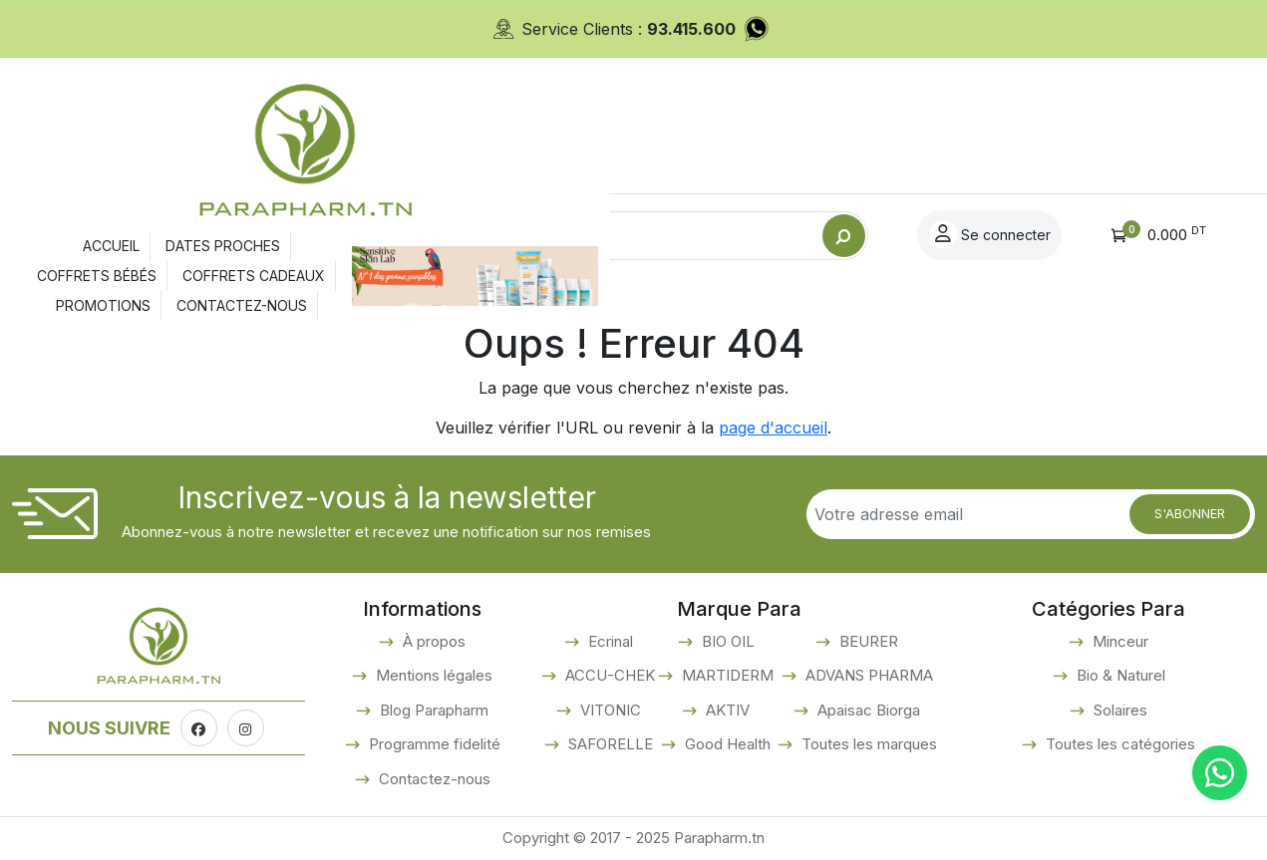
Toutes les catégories (1118, 743)
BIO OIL (726, 641)
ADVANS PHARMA (867, 675)
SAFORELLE (608, 743)
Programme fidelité (432, 743)
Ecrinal (608, 641)
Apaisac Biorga (866, 710)
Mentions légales (432, 675)
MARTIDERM (726, 675)
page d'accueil (773, 427)
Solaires (1118, 710)
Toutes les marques (867, 743)
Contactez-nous (432, 778)
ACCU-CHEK (608, 675)
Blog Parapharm (432, 710)
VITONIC (608, 710)
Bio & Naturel (1119, 675)
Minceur (1118, 641)
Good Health (726, 743)
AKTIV (726, 710)
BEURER (866, 641)
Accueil (132, 293)
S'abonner (1189, 513)
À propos (432, 641)
